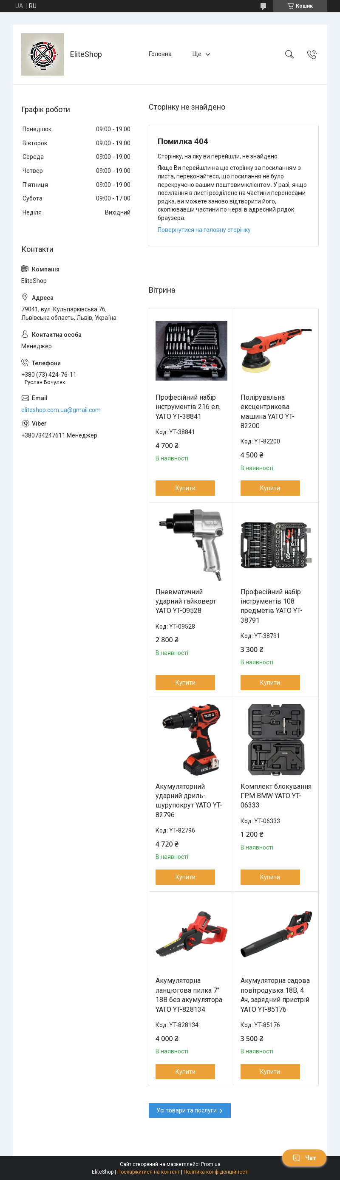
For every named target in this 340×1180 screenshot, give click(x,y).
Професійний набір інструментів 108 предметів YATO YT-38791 (272, 606)
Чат (304, 1158)
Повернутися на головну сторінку (204, 229)
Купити (186, 488)
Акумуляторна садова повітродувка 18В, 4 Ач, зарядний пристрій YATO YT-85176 (275, 995)
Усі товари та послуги (186, 1110)
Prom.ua (211, 1164)
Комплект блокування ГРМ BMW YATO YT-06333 (276, 796)
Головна (160, 54)
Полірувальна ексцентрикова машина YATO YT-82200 (268, 411)
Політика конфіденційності (216, 1172)
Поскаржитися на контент (148, 1172)
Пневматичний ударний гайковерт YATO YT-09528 (186, 601)
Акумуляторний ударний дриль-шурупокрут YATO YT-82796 (189, 800)
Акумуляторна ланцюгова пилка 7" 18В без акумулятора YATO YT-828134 (189, 995)
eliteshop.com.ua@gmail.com (61, 410)
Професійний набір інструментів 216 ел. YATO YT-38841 (188, 407)
